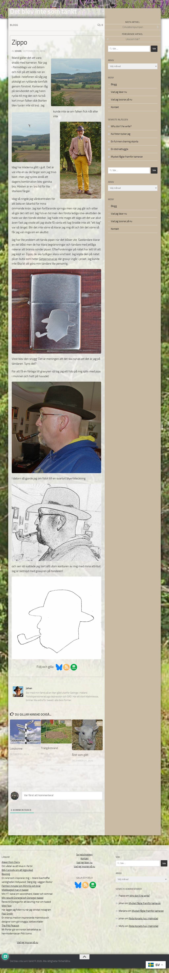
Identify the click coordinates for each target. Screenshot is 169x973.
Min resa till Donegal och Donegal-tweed (22, 902)
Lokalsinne (16, 753)
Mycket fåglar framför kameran (127, 161)
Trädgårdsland (49, 753)
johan (18, 56)
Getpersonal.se (48, 264)
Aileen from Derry (11, 867)
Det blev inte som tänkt (43, 11)
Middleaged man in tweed (15, 894)
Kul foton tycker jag (120, 138)
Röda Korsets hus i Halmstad (143, 923)
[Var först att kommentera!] (62, 800)
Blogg (14, 30)
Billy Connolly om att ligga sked (17, 875)
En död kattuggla (119, 154)
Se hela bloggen (84, 859)
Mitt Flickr (7, 910)
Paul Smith (7, 918)
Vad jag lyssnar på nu (121, 104)
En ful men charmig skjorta (124, 146)
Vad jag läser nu (119, 96)
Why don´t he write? (121, 131)
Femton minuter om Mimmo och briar (21, 890)
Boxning (6, 879)
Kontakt (115, 112)
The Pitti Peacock (10, 930)
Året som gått (80, 759)
